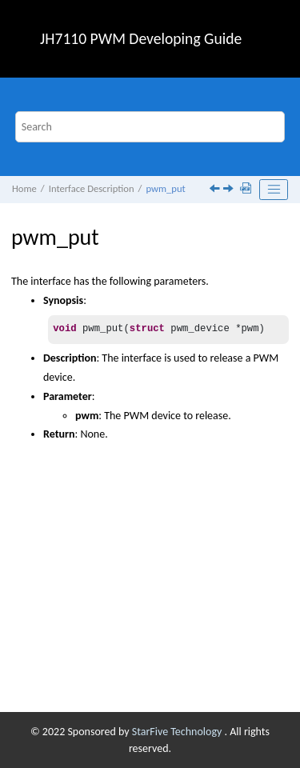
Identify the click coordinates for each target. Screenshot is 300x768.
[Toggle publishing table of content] (273, 189)
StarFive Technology (178, 731)
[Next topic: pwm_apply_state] (229, 190)
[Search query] (150, 126)
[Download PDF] (247, 189)
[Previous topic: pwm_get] (216, 190)
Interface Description (91, 188)
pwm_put (165, 188)
